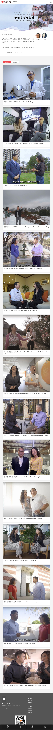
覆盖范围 (30, 713)
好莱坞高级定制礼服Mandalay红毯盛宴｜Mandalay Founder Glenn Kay (23, 518)
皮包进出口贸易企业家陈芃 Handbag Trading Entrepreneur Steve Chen (23, 268)
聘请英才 (30, 702)
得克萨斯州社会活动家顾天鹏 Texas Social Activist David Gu (20, 310)
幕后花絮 (15, 62)
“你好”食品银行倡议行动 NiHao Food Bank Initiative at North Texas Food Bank (25, 393)
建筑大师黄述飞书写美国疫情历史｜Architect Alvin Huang (19, 643)
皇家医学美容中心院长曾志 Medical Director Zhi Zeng (18, 102)
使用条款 (30, 706)
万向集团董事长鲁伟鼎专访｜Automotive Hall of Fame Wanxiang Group (23, 477)
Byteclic (8, 708)
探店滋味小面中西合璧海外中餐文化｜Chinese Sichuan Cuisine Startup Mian (25, 685)
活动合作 (30, 710)
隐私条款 (30, 708)
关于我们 (30, 698)
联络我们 (30, 700)
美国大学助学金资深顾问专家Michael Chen (15, 185)
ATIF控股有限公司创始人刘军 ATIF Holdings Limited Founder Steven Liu (23, 143)
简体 (14, 2)
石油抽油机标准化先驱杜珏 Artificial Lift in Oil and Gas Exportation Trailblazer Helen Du (26, 352)
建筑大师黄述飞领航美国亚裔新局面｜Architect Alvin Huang (20, 602)
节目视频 (7, 62)
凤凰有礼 (32, 726)
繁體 (16, 2)
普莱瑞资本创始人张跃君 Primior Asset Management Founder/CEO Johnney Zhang (26, 227)
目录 (20, 726)
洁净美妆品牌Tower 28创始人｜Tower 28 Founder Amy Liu (20, 560)
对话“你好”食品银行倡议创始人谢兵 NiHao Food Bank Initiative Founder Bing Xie (26, 435)
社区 (45, 726)
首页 (8, 726)
